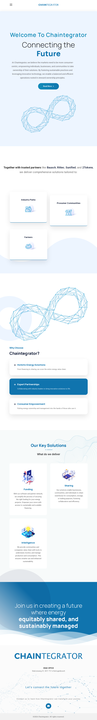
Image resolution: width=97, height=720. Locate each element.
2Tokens (87, 167)
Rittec (60, 167)
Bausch (51, 167)
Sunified (71, 167)
